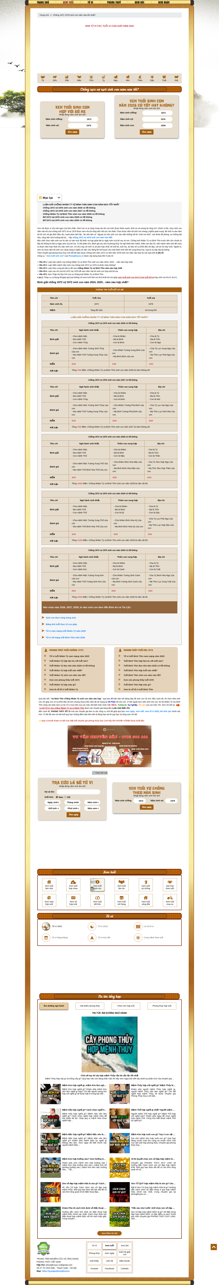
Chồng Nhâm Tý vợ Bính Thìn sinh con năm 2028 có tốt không (74, 214)
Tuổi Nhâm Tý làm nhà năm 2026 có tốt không (72, 665)
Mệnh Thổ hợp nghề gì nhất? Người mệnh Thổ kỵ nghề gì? (153, 1110)
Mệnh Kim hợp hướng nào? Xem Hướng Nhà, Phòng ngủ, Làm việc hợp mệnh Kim (84, 1159)
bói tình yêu (165, 711)
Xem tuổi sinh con (55, 256)
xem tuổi (140, 711)
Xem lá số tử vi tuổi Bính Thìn (138, 689)
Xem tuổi (68, 2)
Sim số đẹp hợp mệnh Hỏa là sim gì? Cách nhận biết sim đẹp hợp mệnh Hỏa (84, 1183)
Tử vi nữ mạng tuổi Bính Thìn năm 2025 (65, 637)
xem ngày (130, 711)
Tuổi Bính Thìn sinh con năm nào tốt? (142, 675)
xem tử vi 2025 (152, 711)
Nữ (67, 797)
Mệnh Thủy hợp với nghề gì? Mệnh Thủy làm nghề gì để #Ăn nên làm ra (153, 1085)
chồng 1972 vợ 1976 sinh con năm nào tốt (91, 237)
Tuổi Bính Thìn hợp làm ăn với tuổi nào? (143, 661)
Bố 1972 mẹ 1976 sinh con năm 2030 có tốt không (67, 220)
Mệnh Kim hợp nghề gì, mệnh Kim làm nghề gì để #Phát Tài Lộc (84, 1085)
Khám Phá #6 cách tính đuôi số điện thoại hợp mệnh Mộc (84, 1208)
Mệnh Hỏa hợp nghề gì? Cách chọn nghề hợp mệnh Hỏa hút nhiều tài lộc (84, 1110)
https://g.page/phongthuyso (56, 1271)
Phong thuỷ (114, 2)
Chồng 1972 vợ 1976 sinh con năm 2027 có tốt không (69, 211)
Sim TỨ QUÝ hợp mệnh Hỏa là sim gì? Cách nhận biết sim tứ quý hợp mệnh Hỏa (153, 1183)
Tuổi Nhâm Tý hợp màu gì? (62, 684)
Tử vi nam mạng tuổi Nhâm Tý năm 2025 (66, 631)
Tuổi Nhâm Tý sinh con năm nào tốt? (67, 675)
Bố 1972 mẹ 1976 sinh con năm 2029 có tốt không (67, 217)
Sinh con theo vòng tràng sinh (61, 617)
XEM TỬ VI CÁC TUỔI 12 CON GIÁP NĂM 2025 (109, 26)
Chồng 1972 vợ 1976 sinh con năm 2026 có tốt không (69, 208)
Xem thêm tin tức (109, 1233)
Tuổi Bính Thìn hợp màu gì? (137, 684)
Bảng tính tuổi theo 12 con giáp (61, 624)
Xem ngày (164, 2)
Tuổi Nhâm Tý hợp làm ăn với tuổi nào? (68, 661)
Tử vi (90, 2)
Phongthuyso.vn (76, 256)
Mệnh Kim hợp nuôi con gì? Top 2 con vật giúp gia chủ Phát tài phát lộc (153, 1134)
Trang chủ (43, 2)
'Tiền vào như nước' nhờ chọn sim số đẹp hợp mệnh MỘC (153, 1208)
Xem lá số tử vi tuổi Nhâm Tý (63, 689)
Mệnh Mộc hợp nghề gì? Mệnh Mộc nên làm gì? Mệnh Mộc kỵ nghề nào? (84, 1134)
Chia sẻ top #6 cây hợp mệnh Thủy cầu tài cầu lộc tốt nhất (109, 1075)
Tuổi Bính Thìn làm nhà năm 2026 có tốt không (147, 665)
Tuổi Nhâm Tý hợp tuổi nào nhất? (65, 670)
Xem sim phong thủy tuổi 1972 (64, 680)
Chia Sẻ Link (101, 773)
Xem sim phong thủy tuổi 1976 (139, 680)
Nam (59, 797)
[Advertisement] (109, 52)
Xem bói (139, 2)
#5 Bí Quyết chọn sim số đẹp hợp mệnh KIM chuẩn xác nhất (153, 1159)
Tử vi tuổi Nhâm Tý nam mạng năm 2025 (69, 656)
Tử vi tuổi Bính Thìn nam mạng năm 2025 (144, 656)
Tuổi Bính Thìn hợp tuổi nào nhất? (140, 670)
